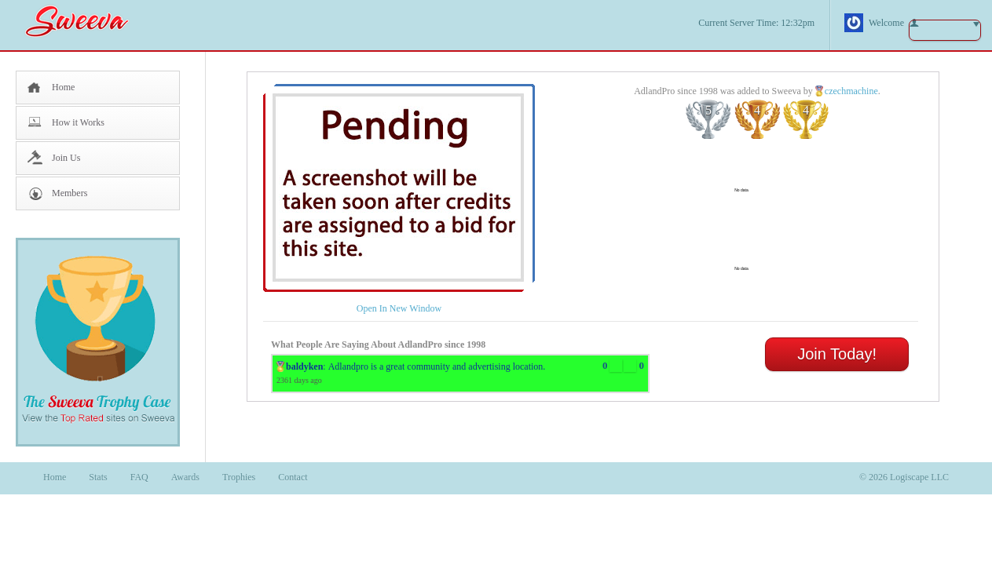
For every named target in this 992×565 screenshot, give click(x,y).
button (945, 30)
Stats (98, 477)
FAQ (139, 477)
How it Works (78, 122)
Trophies (238, 477)
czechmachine (851, 91)
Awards (185, 477)
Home (63, 87)
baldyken (304, 366)
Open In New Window (399, 308)
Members (69, 193)
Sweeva (85, 21)
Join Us (66, 157)
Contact (292, 477)
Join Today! (837, 354)
